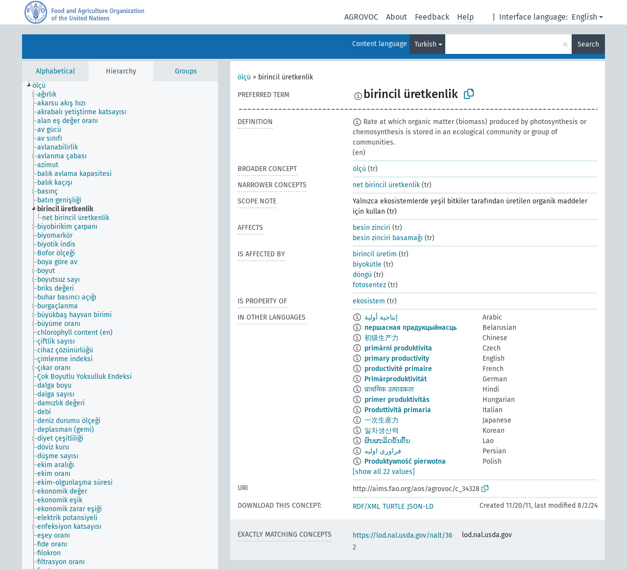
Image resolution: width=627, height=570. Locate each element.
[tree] (120, 325)
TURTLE (394, 506)
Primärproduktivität (395, 379)
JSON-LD (420, 506)
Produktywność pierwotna (405, 461)
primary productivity (396, 358)
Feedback (432, 17)
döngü (362, 275)
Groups (186, 71)
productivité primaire (398, 369)
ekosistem (369, 301)
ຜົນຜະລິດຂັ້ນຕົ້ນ (387, 441)
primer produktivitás (397, 400)
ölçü (244, 77)
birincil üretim (375, 254)
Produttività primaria (397, 410)
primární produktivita (398, 348)
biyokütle (367, 264)
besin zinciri (371, 227)
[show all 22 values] (384, 472)
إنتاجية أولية (381, 317)
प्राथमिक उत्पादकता (389, 389)
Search (588, 44)
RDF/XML (366, 506)
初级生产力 (381, 338)
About (396, 17)
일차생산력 (381, 430)
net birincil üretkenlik (386, 185)
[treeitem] (43, 85)
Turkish (425, 44)
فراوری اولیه (382, 451)
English (584, 17)
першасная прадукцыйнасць (410, 327)
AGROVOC (361, 17)
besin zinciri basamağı (388, 238)
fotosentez (369, 285)
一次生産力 (381, 420)
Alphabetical (55, 71)
